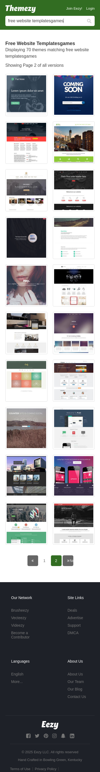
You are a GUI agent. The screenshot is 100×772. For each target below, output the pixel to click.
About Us (75, 674)
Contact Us (76, 697)
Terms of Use (20, 769)
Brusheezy (20, 610)
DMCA (72, 633)
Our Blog (74, 689)
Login (90, 8)
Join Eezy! (74, 8)
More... (17, 681)
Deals (72, 610)
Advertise (75, 618)
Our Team (75, 681)
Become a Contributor (20, 635)
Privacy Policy (46, 769)
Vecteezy (18, 618)
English (17, 674)
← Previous (36, 561)
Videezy (18, 625)
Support (74, 625)
